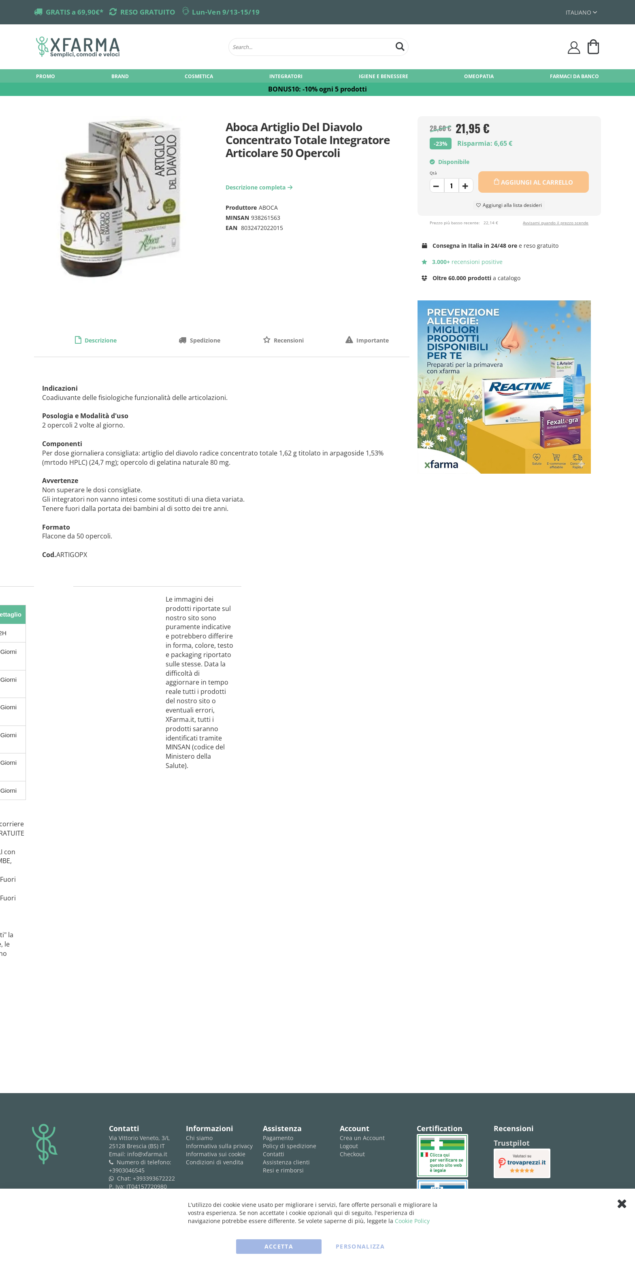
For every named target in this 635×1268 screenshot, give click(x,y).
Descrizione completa (260, 187)
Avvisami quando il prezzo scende (555, 223)
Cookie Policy (412, 1221)
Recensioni (288, 340)
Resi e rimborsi (283, 1170)
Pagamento (278, 1138)
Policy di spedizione (289, 1146)
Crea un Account (362, 1138)
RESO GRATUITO (147, 12)
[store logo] (128, 47)
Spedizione (204, 340)
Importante (372, 340)
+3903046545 (127, 1170)
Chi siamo (199, 1138)
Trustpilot (512, 1143)
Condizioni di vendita (214, 1162)
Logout (349, 1146)
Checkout (352, 1154)
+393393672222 (154, 1178)
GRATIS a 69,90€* (74, 12)
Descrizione (100, 340)
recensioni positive (462, 262)
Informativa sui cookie (215, 1154)
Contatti (273, 1154)
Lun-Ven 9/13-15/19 (226, 12)
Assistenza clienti (286, 1162)
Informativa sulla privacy (219, 1146)
